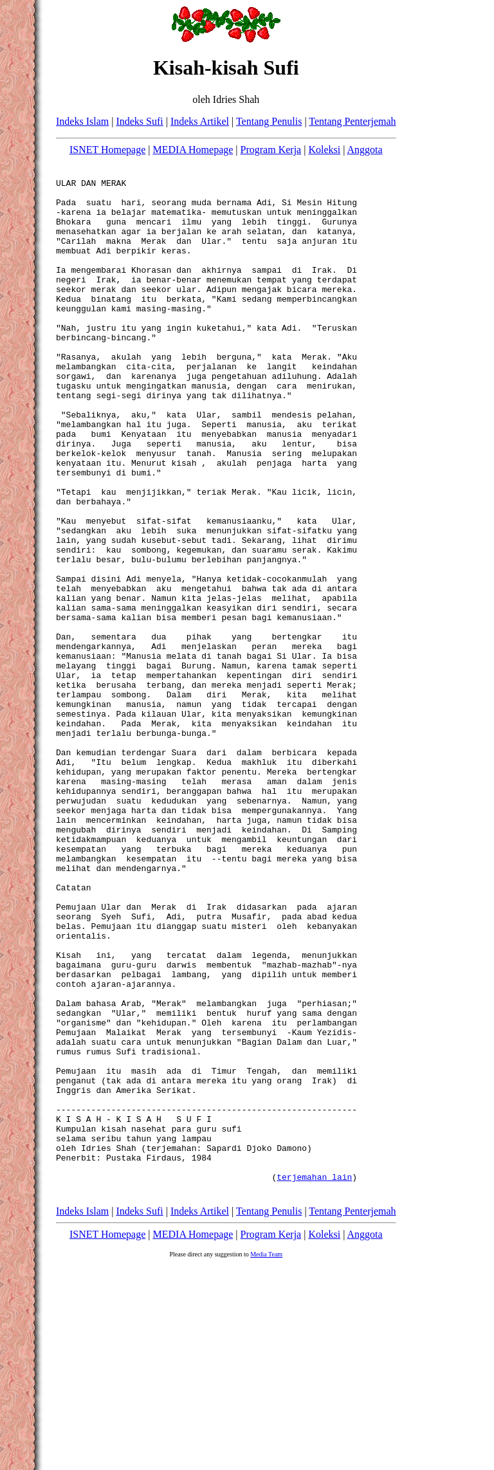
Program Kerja (271, 149)
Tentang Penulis (269, 121)
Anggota (365, 149)
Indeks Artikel (199, 121)
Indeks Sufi (139, 121)
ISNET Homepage (107, 149)
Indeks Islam (82, 121)
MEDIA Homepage (193, 149)
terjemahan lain (314, 1377)
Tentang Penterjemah (352, 121)
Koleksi (324, 149)
